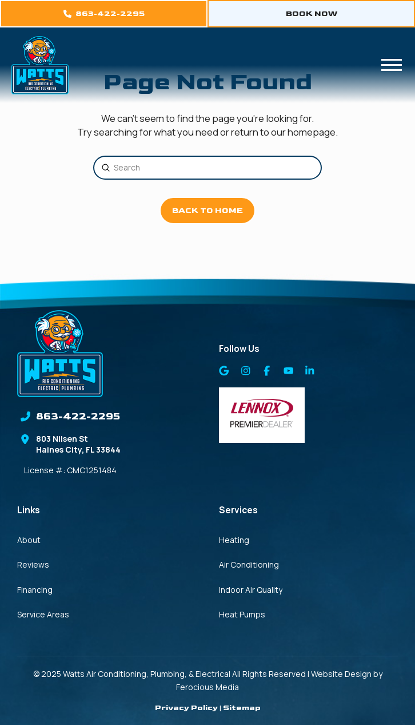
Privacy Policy (186, 707)
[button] (392, 65)
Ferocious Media (207, 687)
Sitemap (242, 707)
